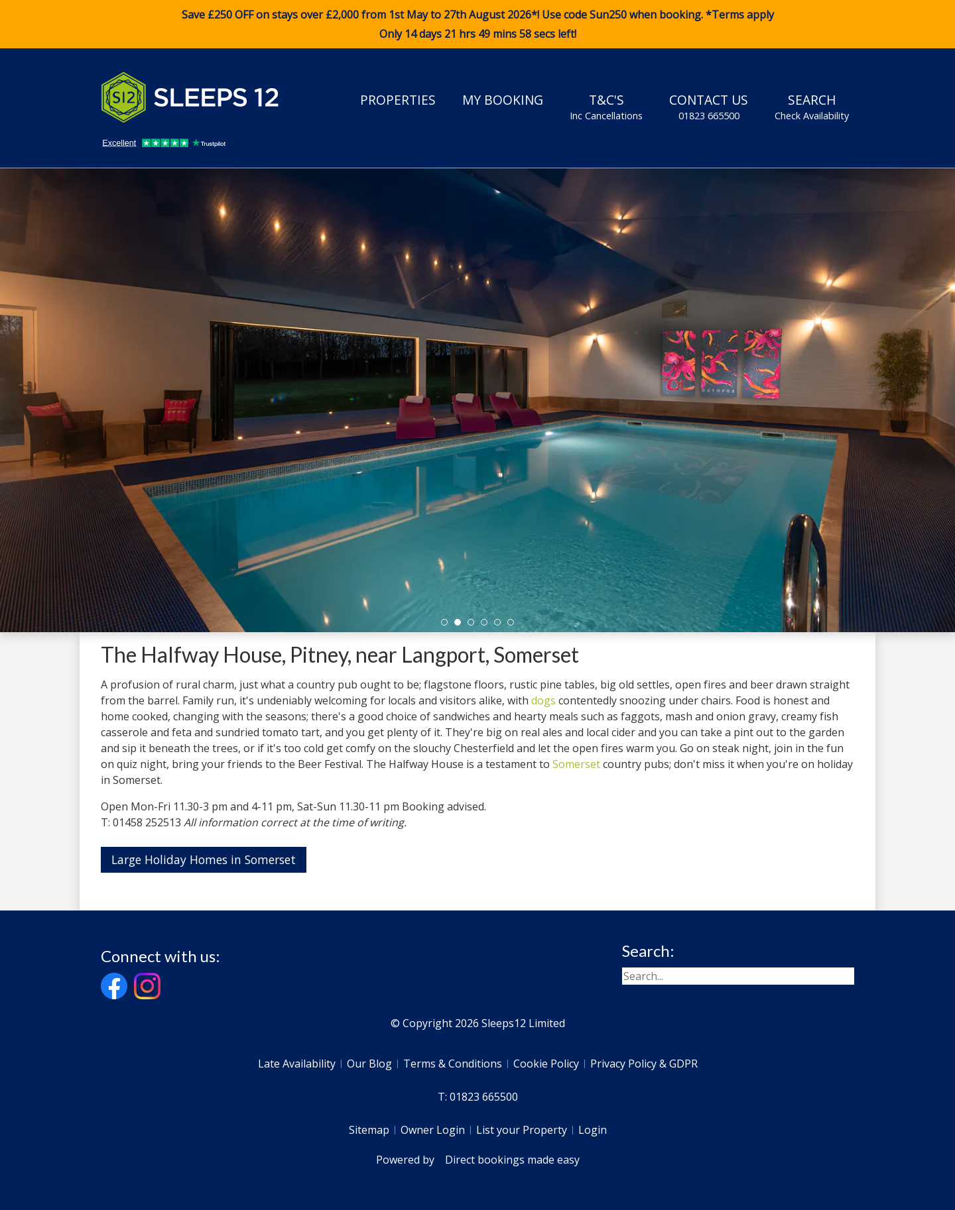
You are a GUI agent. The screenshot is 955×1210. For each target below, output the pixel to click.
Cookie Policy (546, 1063)
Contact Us (708, 107)
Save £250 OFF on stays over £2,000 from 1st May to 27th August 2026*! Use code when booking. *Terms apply (477, 24)
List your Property (521, 1130)
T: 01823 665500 (478, 1096)
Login (592, 1130)
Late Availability (297, 1063)
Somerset (576, 764)
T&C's (606, 107)
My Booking (502, 100)
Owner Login (433, 1130)
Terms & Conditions (452, 1063)
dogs (543, 700)
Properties (398, 100)
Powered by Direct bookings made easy (478, 1159)
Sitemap (369, 1130)
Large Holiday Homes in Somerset (203, 859)
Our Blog (369, 1063)
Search (812, 107)
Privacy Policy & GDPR (644, 1063)
